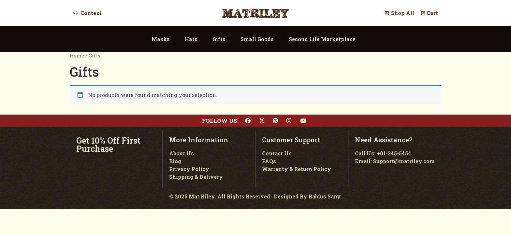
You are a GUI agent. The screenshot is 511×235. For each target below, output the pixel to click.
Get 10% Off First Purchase (108, 144)
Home (77, 56)
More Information (198, 139)
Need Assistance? (384, 139)
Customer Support (291, 139)
